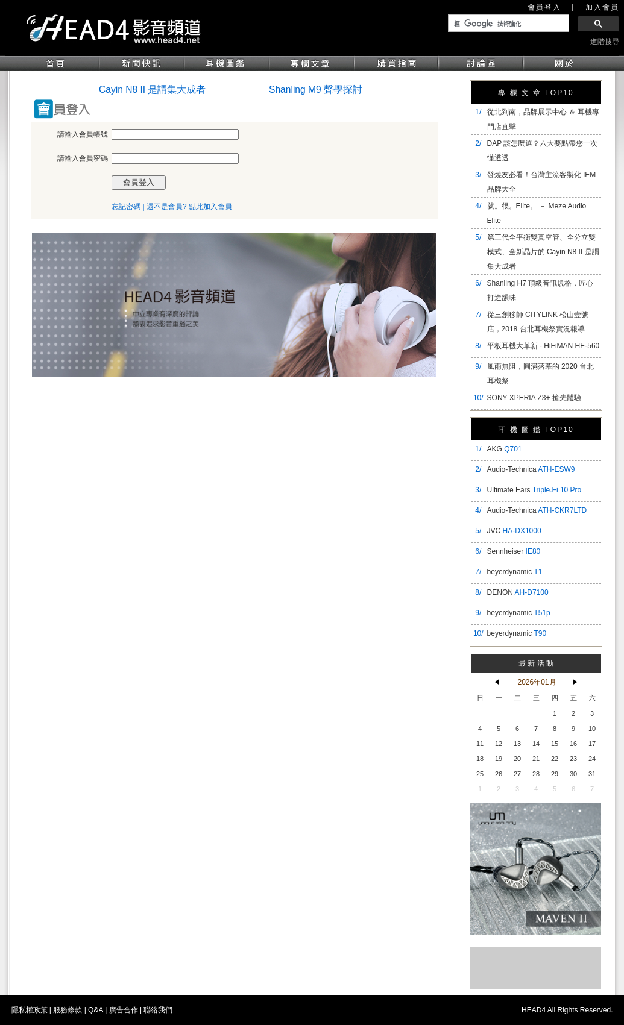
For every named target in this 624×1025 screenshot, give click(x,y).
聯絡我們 (157, 1010)
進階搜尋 (604, 41)
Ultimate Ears (534, 490)
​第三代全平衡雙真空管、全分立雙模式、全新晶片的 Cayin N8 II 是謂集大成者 (543, 252)
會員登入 (544, 7)
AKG (504, 449)
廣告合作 (123, 1010)
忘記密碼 (126, 206)
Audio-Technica (531, 469)
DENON (518, 592)
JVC (514, 531)
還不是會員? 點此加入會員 (189, 206)
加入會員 (602, 7)
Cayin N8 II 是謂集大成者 (152, 89)
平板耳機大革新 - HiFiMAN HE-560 (543, 346)
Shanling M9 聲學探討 (315, 89)
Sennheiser (514, 551)
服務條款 (67, 1010)
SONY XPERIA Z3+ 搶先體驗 (534, 397)
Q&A (95, 1010)
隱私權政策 (29, 1010)
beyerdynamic (515, 572)
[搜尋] (507, 23)
